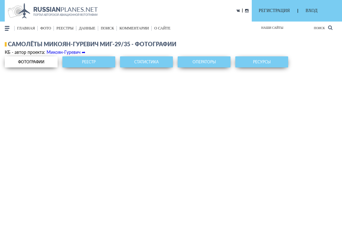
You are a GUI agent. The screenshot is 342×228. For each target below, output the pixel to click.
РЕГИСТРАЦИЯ (274, 10)
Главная (26, 28)
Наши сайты (272, 27)
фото (45, 28)
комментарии (134, 28)
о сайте (162, 28)
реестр (89, 62)
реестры (64, 28)
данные (87, 28)
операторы (204, 62)
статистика (146, 62)
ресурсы (262, 62)
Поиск (323, 27)
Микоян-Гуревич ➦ (66, 52)
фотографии (31, 62)
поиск (107, 28)
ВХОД (311, 10)
